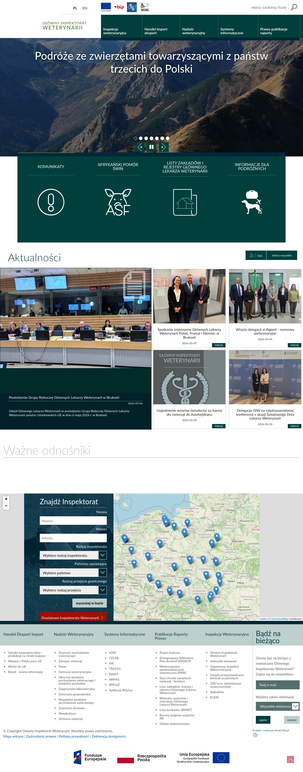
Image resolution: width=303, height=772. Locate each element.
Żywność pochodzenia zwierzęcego (74, 654)
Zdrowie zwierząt (70, 661)
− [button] (6, 506)
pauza (151, 147)
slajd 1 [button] (135, 138)
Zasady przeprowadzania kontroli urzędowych (227, 676)
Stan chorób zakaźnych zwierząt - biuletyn (175, 680)
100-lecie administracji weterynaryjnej (225, 685)
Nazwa (101, 512)
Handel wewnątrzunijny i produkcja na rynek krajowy (27, 654)
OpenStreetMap (279, 619)
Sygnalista (217, 692)
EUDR (214, 697)
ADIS (112, 652)
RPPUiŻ (114, 684)
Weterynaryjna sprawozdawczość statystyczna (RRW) (173, 669)
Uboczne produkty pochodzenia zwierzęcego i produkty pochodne (77, 680)
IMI (111, 663)
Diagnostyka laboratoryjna (77, 688)
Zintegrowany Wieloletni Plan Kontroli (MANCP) (176, 659)
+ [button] (6, 499)
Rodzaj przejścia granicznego (84, 581)
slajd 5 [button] (157, 138)
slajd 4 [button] (151, 138)
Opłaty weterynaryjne (174, 723)
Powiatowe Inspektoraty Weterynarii (70, 618)
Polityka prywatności (74, 736)
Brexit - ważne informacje (25, 671)
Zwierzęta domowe (72, 708)
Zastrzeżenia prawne (41, 736)
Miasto (101, 529)
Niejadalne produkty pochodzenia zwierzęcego (76, 701)
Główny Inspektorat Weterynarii (223, 654)
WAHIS (114, 679)
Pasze (62, 666)
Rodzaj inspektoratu (91, 546)
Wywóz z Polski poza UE (25, 661)
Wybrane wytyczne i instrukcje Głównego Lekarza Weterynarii (174, 701)
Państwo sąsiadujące (91, 563)
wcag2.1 (145, 7)
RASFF (113, 674)
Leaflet (263, 619)
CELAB (114, 658)
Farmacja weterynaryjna (75, 671)
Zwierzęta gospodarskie (75, 694)
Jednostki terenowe (223, 661)
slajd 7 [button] (167, 138)
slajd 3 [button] (146, 138)
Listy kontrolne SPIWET (176, 709)
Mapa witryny (13, 736)
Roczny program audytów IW (177, 717)
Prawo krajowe (170, 652)
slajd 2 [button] (141, 138)
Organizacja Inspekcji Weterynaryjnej (224, 668)
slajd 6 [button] (162, 138)
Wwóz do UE (17, 666)
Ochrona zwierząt (71, 718)
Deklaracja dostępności (109, 736)
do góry (290, 759)
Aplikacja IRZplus (121, 690)
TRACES (114, 668)
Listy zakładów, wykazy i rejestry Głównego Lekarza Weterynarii (178, 689)
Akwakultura (67, 713)
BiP (119, 7)
